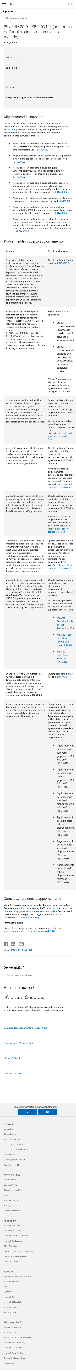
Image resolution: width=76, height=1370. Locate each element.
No (47, 1111)
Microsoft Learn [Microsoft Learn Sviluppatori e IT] (10, 1332)
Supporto (8, 11)
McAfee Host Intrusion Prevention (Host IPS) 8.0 (64, 640)
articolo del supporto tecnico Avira (60, 485)
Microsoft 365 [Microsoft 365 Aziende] (9, 1297)
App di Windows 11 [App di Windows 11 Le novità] (11, 1165)
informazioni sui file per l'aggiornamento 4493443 (30, 931)
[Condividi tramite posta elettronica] (20, 943)
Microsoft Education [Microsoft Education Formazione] (12, 1225)
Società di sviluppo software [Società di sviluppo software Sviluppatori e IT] (15, 1358)
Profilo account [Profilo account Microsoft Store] (10, 1179)
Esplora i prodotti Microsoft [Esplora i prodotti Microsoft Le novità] (14, 1160)
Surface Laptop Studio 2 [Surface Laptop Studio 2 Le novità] (13, 1139)
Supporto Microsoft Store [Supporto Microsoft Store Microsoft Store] (14, 1190)
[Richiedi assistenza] (11, 4)
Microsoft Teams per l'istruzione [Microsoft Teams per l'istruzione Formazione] (16, 1235)
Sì (27, 1111)
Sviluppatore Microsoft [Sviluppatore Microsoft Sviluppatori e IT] (13, 1327)
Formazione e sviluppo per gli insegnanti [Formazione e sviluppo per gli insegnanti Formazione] (20, 1251)
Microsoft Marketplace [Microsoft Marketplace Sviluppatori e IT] (13, 1348)
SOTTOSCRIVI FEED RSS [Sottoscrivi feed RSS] (20, 949)
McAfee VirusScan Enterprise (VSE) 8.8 (62, 657)
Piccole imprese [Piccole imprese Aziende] (10, 1312)
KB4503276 (63, 263)
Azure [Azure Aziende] (6, 1286)
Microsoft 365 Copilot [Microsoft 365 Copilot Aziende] (12, 1302)
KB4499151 (63, 676)
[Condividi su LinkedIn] (12, 943)
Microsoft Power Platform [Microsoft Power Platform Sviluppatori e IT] (14, 1353)
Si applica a (11, 42)
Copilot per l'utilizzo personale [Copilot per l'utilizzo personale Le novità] (16, 1149)
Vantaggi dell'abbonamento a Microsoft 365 (26, 1027)
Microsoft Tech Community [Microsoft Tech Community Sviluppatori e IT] (14, 1342)
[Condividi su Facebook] (6, 943)
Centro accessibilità (13, 1073)
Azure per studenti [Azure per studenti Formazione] (11, 1261)
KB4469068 (41, 149)
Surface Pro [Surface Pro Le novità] (8, 1129)
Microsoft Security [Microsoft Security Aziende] (11, 1281)
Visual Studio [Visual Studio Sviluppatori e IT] (9, 1363)
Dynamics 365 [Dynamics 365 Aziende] (9, 1291)
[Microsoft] (37, 2)
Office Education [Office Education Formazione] (10, 1246)
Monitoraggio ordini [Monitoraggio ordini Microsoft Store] (12, 1200)
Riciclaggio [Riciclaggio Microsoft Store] (8, 1205)
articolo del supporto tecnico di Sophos (60, 436)
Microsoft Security (13, 1058)
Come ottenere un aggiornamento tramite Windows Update (38, 910)
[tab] (14, 998)
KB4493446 (10, 129)
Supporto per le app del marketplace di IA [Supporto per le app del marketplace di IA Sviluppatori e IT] (20, 1337)
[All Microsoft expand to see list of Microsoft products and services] (4, 4)
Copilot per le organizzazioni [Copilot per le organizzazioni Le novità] (15, 1144)
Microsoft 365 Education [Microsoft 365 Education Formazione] (13, 1241)
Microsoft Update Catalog (26, 917)
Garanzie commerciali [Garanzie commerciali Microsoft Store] (12, 1210)
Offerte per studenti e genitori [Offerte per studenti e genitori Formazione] (15, 1256)
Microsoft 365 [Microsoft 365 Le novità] (9, 1154)
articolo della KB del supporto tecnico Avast (60, 566)
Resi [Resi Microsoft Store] (5, 1195)
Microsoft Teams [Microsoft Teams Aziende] (10, 1307)
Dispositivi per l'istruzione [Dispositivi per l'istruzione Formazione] (14, 1230)
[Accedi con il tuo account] (71, 4)
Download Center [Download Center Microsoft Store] (11, 1185)
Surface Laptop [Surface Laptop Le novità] (10, 1134)
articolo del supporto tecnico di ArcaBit (59, 530)
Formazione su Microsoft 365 (18, 1043)
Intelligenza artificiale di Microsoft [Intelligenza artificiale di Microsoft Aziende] (17, 1276)
